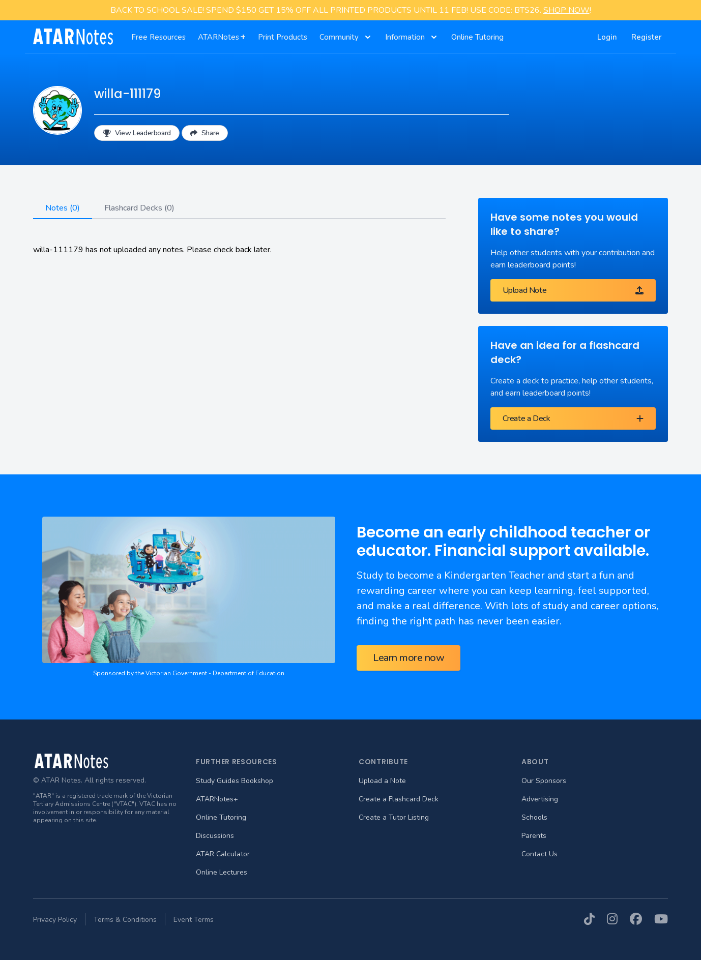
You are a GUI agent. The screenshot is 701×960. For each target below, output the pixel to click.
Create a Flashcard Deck (399, 799)
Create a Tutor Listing (394, 817)
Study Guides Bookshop (234, 781)
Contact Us (539, 854)
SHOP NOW (566, 10)
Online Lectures (221, 872)
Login (607, 37)
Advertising (539, 799)
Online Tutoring (221, 817)
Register (646, 37)
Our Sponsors (543, 781)
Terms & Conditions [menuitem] (125, 919)
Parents (533, 836)
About (535, 762)
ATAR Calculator (223, 854)
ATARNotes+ (217, 799)
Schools (534, 817)
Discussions (215, 836)
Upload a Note (382, 781)
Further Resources (236, 762)
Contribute (383, 762)
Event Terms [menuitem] (193, 919)
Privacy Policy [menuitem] (55, 919)
